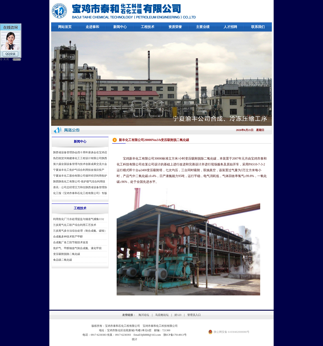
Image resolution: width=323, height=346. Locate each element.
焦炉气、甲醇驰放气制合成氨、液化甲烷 (77, 248)
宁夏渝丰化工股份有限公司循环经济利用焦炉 (80, 175)
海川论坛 (143, 314)
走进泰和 (92, 27)
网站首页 (65, 27)
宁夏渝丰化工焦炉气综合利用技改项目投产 (78, 169)
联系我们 (258, 27)
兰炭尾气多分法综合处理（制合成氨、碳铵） (80, 230)
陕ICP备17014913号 (175, 334)
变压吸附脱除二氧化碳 (66, 254)
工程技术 (147, 27)
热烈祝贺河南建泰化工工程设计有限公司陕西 (80, 158)
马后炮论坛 (162, 314)
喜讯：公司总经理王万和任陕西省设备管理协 (80, 187)
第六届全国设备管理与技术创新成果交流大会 (80, 164)
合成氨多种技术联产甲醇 (68, 236)
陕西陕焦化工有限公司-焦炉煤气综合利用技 (79, 181)
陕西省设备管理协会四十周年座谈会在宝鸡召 (80, 152)
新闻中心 (120, 27)
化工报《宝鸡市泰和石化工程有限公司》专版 (80, 193)
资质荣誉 (175, 27)
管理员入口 (194, 314)
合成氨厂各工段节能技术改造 (70, 242)
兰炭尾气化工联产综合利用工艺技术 (74, 224)
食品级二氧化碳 (62, 259)
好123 (178, 314)
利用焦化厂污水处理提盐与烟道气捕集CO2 (78, 219)
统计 (134, 339)
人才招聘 (230, 27)
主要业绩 (203, 27)
